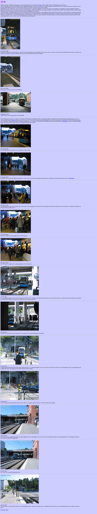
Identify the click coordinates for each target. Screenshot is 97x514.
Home (7, 509)
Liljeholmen (71, 178)
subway (40, 5)
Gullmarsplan (65, 121)
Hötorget (14, 120)
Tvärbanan (3, 509)
